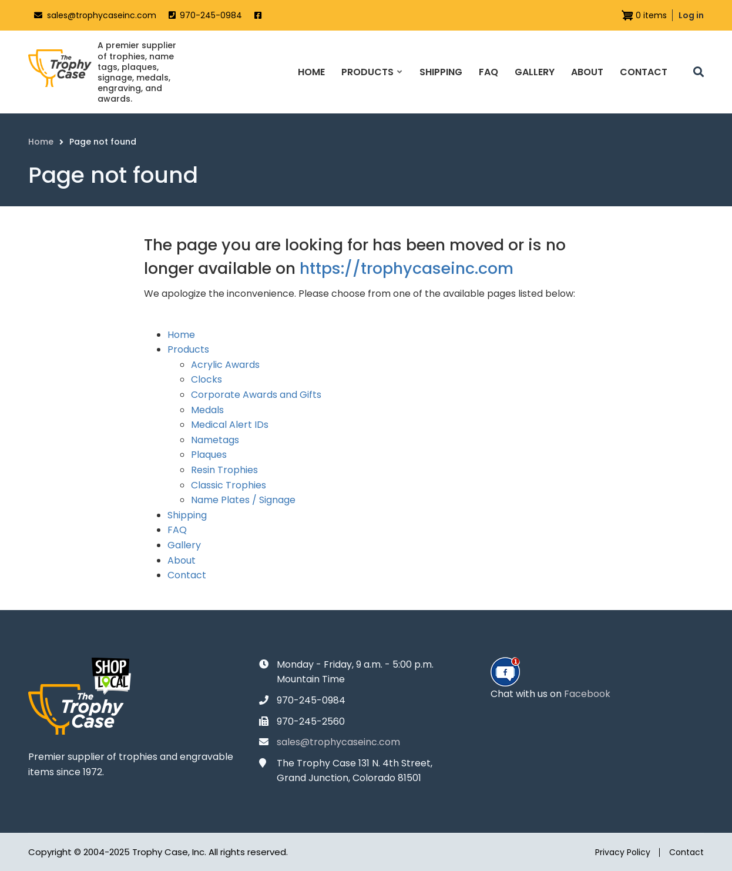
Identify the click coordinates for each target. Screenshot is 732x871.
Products (188, 349)
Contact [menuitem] (643, 72)
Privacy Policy (622, 852)
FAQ (177, 530)
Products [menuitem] (371, 82)
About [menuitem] (587, 72)
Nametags (215, 440)
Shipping (187, 515)
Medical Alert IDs (229, 424)
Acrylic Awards (225, 364)
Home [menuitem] (311, 72)
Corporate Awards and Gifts (256, 394)
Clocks (206, 379)
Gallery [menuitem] (535, 72)
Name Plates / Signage (243, 500)
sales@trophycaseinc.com (101, 15)
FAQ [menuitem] (488, 72)
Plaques (209, 454)
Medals (207, 410)
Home (181, 334)
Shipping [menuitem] (440, 72)
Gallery (184, 545)
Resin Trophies (224, 470)
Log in (691, 15)
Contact (186, 575)
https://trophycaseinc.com (406, 268)
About (181, 560)
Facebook (587, 694)
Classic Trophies (228, 485)
